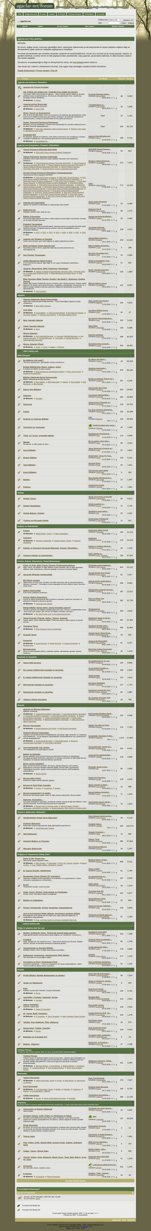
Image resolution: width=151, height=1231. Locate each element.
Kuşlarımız (77, 1089)
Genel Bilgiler (40, 313)
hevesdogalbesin (102, 627)
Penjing (38, 788)
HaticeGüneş (101, 185)
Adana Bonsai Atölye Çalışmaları (64, 716)
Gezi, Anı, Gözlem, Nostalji (69, 863)
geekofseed (100, 1029)
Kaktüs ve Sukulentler (28, 526)
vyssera (99, 361)
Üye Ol (24, 26)
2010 (57, 232)
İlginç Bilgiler (40, 382)
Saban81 (99, 685)
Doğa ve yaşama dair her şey (31, 928)
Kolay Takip (40, 109)
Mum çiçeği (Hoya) (74, 372)
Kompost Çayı (28, 645)
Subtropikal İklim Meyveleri (32, 340)
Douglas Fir (100, 1136)
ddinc (98, 677)
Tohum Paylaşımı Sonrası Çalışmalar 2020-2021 (40, 167)
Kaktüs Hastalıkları (61, 534)
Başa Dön (131, 1220)
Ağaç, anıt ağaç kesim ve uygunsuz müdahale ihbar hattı (56, 920)
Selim (38, 1198)
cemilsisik (99, 404)
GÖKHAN (99, 670)
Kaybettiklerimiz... (42, 141)
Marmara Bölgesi (42, 1066)
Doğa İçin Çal (31, 14)
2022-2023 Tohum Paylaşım (46, 177)
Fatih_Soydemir (101, 555)
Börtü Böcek (69, 1080)
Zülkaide (99, 428)
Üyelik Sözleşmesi (26, 71)
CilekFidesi (100, 472)
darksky (99, 1168)
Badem (52, 347)
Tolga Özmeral (101, 1037)
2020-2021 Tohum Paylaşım (69, 177)
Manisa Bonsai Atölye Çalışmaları (57, 719)
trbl (97, 769)
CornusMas (100, 611)
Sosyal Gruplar (74, 14)
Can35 (98, 600)
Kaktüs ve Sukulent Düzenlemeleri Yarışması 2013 (54, 271)
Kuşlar (59, 1080)
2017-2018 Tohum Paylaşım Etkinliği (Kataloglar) (65, 189)
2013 (37, 232)
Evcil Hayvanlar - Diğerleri (41, 1091)
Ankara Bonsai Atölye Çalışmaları (37, 716)
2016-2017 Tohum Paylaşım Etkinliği (48, 192)
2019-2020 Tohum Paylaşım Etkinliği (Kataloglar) (56, 185)
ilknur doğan (100, 211)
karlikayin (99, 663)
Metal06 (99, 240)
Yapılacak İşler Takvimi (44, 604)
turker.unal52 (101, 229)
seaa (98, 320)
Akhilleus (99, 738)
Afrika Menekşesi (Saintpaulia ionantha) (50, 372)
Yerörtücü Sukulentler (43, 541)
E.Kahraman (100, 520)
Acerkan (99, 727)
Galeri (52, 14)
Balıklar (25, 1091)
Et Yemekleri (40, 1016)
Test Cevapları (41, 291)
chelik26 (99, 826)
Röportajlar (52, 863)
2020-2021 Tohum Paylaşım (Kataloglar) (37, 181)
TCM (98, 255)
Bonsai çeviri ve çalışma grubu (47, 806)
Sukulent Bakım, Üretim (62, 541)
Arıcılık (38, 1098)
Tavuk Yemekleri (54, 1016)
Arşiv (124, 1220)
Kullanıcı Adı (103, 20)
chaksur (99, 218)
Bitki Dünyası (24, 355)
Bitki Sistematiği (53, 382)
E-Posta (100, 14)
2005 (27, 234)
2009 (64, 232)
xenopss (99, 870)
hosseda (99, 878)
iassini (98, 457)
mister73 (99, 1097)
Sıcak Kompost (41, 643)
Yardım (38, 100)
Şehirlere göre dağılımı (48, 315)
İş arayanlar (40, 1177)
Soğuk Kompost (55, 643)
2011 (50, 232)
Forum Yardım (62, 26)
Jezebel (99, 983)
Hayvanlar (22, 1073)
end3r (98, 1022)
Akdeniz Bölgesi (68, 1066)
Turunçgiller (59, 338)
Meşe (38, 329)
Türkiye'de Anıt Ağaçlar (56, 313)
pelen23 (99, 262)
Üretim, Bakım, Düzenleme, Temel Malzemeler (39, 561)
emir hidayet (100, 786)
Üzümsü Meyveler (45, 338)
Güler (98, 203)
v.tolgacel (99, 893)
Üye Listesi (89, 26)
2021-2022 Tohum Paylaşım (65, 181)
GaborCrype (100, 272)
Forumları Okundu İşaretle (75, 1181)
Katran (98, 1089)
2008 (70, 232)
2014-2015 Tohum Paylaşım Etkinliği (54, 194)
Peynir (38, 993)
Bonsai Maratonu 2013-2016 (46, 728)
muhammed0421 (102, 975)
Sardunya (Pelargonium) (32, 373)
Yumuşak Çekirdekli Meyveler (67, 336)
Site (19, 14)
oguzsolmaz (100, 1015)
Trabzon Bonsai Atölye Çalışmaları (57, 718)
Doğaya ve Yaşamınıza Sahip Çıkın (34, 854)
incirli (98, 1158)
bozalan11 (100, 380)
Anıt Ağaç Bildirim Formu (68, 315)
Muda (98, 465)
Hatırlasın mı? (127, 20)
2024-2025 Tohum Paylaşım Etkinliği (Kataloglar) (53, 152)
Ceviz (45, 347)
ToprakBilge (100, 163)
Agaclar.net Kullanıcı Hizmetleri (32, 82)
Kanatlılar (72, 1098)
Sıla (97, 513)
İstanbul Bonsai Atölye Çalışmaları (48, 714)
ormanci (99, 941)
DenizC (98, 506)
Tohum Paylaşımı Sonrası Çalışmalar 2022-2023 (65, 165)
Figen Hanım (100, 567)
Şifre (100, 23)
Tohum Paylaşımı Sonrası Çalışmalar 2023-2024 (53, 163)
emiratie (99, 757)
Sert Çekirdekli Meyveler (44, 336)
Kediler (58, 1089)
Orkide (21, 493)
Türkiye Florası (25, 1050)
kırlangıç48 (100, 1007)
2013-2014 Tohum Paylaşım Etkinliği (61, 196)
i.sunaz (98, 345)
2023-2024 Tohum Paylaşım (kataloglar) (52, 183)
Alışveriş (22, 1102)
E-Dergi (61, 14)
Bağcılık (61, 347)
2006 (84, 232)
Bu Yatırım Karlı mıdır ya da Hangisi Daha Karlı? (53, 614)
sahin (98, 834)
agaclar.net (116, 1220)
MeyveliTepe (100, 96)
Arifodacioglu (101, 748)
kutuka (98, 779)
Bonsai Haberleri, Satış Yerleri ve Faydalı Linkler (69, 808)
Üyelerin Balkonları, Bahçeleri (31, 812)
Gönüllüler (89, 14)
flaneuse (99, 151)
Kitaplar (65, 382)
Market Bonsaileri (61, 741)
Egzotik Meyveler (72, 338)
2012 (44, 232)
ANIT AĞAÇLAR (30, 351)
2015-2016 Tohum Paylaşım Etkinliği (36, 190)
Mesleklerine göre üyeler (34, 131)
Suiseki (57, 788)
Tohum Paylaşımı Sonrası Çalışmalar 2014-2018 (59, 169)
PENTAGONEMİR (102, 715)
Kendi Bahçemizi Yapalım (45, 828)
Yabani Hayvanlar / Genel (45, 1080)
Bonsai (21, 705)
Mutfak (21, 970)
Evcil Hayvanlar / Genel (44, 1089)
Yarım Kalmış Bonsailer (53, 743)
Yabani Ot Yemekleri (43, 1009)
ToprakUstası (101, 1080)
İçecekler (39, 1000)
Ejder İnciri (100, 336)
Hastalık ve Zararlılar (27, 657)
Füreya (98, 540)
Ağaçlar (21, 295)
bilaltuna (99, 302)
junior (98, 312)
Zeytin (38, 347)
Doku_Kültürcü (101, 651)
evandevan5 (100, 498)
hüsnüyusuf (100, 411)
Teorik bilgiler (75, 382)
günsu (98, 138)
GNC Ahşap (100, 106)
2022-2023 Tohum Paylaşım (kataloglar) (65, 179)
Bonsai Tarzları (41, 774)
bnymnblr (99, 397)
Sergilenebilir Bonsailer (44, 741)
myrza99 (99, 548)
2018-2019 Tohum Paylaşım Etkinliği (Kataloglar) (61, 187)
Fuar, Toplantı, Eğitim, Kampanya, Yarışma (47, 865)
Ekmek (38, 1031)
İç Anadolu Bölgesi (38, 1068)
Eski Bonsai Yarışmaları (67, 728)
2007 (77, 232)
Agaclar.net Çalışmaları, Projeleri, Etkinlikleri (38, 145)
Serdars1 (99, 389)
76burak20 (100, 328)
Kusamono (48, 788)
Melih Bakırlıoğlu (102, 635)
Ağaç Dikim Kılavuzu (43, 306)
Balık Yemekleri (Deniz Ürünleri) (74, 1016)
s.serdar (99, 620)
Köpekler (67, 1089)
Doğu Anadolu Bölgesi (56, 1068)
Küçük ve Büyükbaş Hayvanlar (55, 1098)
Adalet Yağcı (100, 934)
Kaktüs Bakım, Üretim (43, 534)
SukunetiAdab (101, 991)
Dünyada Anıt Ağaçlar (75, 313)
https (131, 23)
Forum (43, 14)
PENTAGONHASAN (103, 964)
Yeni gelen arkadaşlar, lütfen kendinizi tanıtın (52, 129)
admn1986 (100, 480)
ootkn (98, 450)
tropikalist (99, 1063)
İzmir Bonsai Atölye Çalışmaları (74, 714)
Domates (39, 398)
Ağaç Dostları (40, 863)
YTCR (98, 247)
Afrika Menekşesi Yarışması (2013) (63, 273)
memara (99, 487)
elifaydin (99, 1144)
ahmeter (99, 848)
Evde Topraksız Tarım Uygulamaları (48, 629)
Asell (98, 1128)
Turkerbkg (99, 532)
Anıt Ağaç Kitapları (30, 315)
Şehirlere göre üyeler (78, 129)
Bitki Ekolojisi (38, 384)
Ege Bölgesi (55, 1066)
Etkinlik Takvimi (118, 26)
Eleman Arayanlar (53, 1177)
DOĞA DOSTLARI (31, 924)
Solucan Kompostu (71, 643)
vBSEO (85, 1226)
